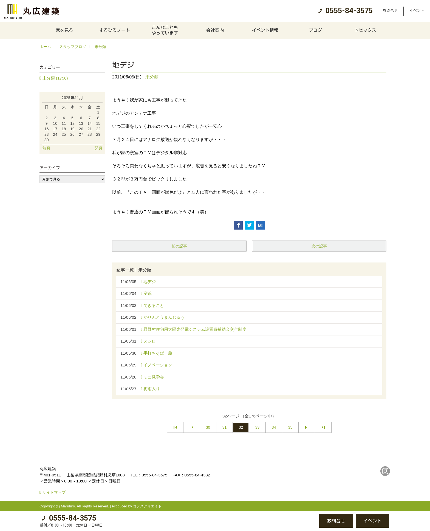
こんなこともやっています (165, 30)
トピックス (365, 30)
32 (241, 427)
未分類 (152, 77)
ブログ (315, 30)
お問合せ (390, 11)
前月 (46, 148)
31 (224, 427)
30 (208, 427)
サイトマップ (54, 492)
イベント (417, 11)
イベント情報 (265, 30)
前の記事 (179, 246)
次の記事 (319, 246)
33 (257, 427)
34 (274, 427)
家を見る (64, 30)
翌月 (98, 148)
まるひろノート (114, 30)
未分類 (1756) (55, 78)
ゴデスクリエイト (147, 506)
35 (290, 427)
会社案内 (215, 30)
